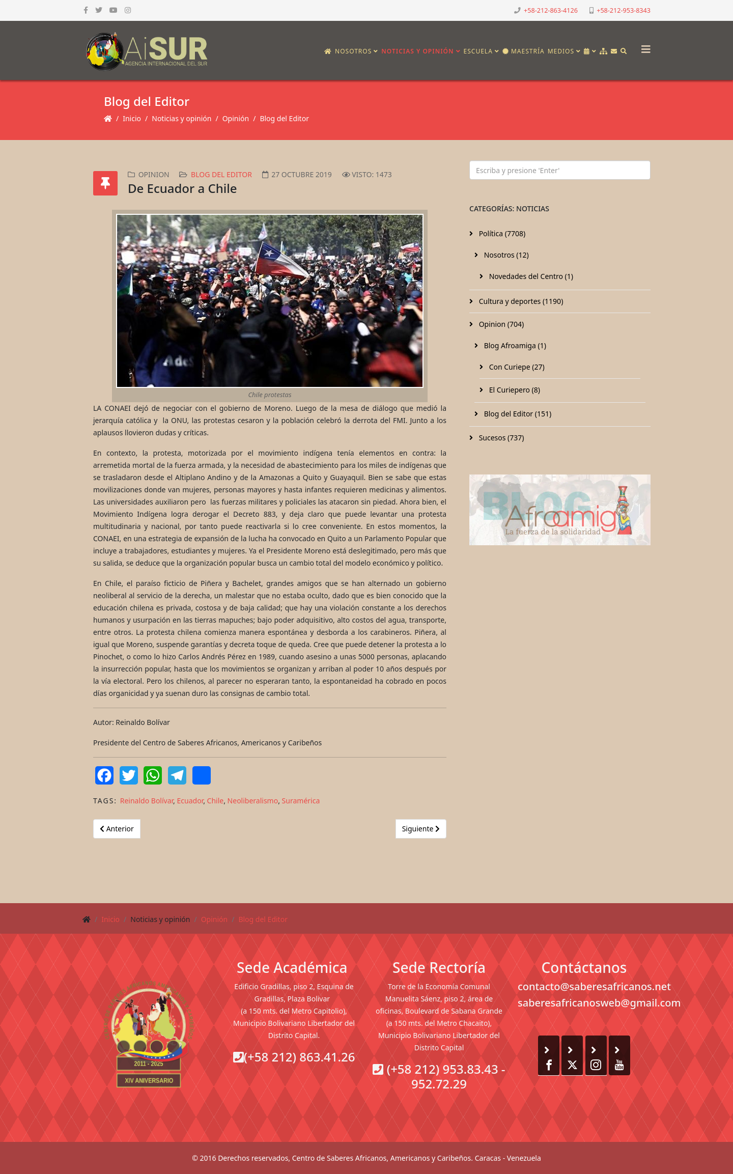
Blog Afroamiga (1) (514, 345)
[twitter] (98, 10)
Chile (215, 800)
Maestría (523, 51)
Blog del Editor (284, 118)
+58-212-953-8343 (624, 10)
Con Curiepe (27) (516, 367)
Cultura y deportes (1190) (520, 301)
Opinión (235, 118)
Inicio (132, 118)
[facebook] (85, 10)
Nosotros (353, 51)
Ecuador (190, 800)
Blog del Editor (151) (516, 413)
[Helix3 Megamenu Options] (643, 46)
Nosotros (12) (505, 255)
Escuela (478, 51)
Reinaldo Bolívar (146, 800)
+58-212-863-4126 (551, 10)
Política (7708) (501, 233)
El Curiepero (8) (513, 390)
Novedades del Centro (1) (530, 276)
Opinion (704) (500, 324)
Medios (561, 51)
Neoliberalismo (253, 800)
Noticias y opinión (417, 51)
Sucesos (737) (500, 437)
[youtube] (113, 10)
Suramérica (301, 800)
